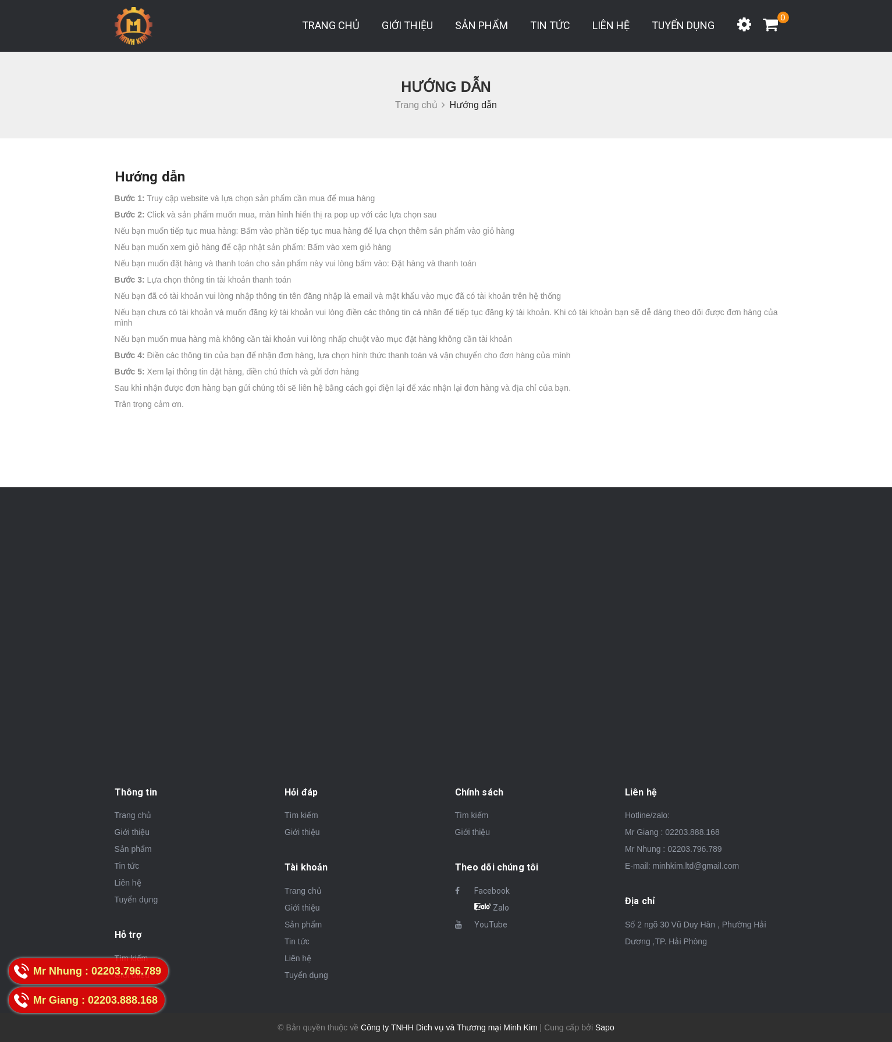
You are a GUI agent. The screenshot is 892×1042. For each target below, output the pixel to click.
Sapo (604, 1027)
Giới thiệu (407, 25)
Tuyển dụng (683, 25)
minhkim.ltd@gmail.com (695, 865)
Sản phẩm (481, 25)
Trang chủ (331, 25)
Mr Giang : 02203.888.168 (672, 832)
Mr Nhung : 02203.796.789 (673, 849)
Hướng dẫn (150, 177)
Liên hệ (611, 25)
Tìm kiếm (301, 815)
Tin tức (550, 25)
